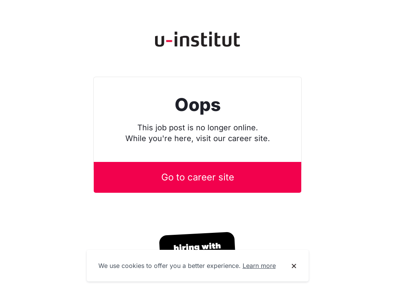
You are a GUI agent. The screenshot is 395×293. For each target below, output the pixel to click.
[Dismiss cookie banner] (294, 266)
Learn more (259, 265)
